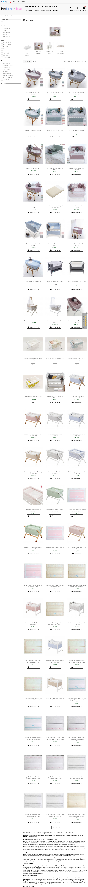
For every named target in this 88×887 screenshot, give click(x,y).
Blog (18, 1)
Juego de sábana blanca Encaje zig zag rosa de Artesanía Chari (33, 738)
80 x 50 (6, 51)
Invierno (6, 22)
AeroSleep (6, 63)
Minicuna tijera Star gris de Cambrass (55, 472)
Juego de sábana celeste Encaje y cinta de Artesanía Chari (33, 777)
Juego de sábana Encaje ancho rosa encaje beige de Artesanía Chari (76, 816)
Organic (6, 53)
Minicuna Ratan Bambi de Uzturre (33, 206)
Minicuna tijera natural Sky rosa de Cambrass (33, 434)
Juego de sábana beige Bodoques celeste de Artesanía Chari (55, 623)
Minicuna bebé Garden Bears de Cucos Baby (55, 359)
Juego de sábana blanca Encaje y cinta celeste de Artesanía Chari (77, 739)
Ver (33, 365)
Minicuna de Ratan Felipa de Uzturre (33, 93)
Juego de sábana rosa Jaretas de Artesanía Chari (55, 548)
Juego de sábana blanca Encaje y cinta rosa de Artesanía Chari (55, 738)
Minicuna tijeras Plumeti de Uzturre (55, 321)
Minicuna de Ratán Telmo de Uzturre (33, 282)
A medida (6, 57)
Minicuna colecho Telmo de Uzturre (55, 244)
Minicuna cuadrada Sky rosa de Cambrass (33, 623)
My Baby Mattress (8, 75)
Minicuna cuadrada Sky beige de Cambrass (55, 699)
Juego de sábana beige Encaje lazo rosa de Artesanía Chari (76, 661)
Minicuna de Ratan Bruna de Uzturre (55, 93)
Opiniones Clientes (83, 320)
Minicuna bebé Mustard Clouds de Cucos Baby (33, 397)
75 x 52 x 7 (7, 42)
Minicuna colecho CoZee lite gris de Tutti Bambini (77, 282)
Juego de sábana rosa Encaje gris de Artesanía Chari (77, 777)
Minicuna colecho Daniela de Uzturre (55, 397)
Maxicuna (6, 36)
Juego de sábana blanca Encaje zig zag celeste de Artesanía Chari (77, 700)
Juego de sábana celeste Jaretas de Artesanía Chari (77, 510)
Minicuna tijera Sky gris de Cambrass (55, 434)
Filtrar (27, 61)
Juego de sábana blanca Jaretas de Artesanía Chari (33, 585)
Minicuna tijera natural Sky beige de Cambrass (33, 472)
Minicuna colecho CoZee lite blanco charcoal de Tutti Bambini (55, 283)
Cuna (5, 30)
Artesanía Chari (8, 65)
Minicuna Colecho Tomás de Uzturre (55, 131)
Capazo (6, 28)
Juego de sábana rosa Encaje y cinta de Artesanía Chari (55, 777)
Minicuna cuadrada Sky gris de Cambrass (76, 623)
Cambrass (7, 67)
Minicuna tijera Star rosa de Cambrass (33, 510)
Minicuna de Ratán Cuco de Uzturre (76, 93)
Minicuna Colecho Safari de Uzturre (76, 131)
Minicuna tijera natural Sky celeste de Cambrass (76, 397)
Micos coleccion (8, 73)
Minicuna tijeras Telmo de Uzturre (33, 244)
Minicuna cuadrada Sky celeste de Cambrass (55, 661)
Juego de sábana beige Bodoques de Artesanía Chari (55, 585)
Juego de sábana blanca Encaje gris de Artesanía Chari (55, 815)
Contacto (23, 1)
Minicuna (6, 32)
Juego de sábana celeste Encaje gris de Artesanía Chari (33, 815)
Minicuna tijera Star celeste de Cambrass (76, 472)
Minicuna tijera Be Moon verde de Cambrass (55, 510)
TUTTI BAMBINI (7, 77)
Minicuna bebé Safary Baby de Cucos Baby (76, 359)
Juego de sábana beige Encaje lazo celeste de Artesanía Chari (33, 699)
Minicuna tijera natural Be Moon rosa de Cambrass (77, 548)
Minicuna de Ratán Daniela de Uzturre (76, 244)
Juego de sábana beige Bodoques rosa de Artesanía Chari (77, 585)
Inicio (14, 1)
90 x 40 (6, 46)
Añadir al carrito (33, 99)
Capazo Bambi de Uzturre (33, 168)
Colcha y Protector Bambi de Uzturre (55, 169)
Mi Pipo (6, 71)
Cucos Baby (7, 69)
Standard (6, 55)
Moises (6, 34)
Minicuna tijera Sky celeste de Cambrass (76, 434)
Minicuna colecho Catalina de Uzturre (76, 206)
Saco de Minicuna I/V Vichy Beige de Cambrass (55, 206)
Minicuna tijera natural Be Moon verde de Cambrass (33, 548)
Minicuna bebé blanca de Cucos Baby (33, 359)
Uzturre (6, 79)
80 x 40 (6, 49)
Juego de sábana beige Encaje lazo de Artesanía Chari (33, 661)
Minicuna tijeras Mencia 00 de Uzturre (76, 321)
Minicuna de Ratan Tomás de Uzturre (33, 131)
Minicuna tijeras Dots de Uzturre (33, 321)
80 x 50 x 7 (7, 45)
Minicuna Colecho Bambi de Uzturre (76, 169)
